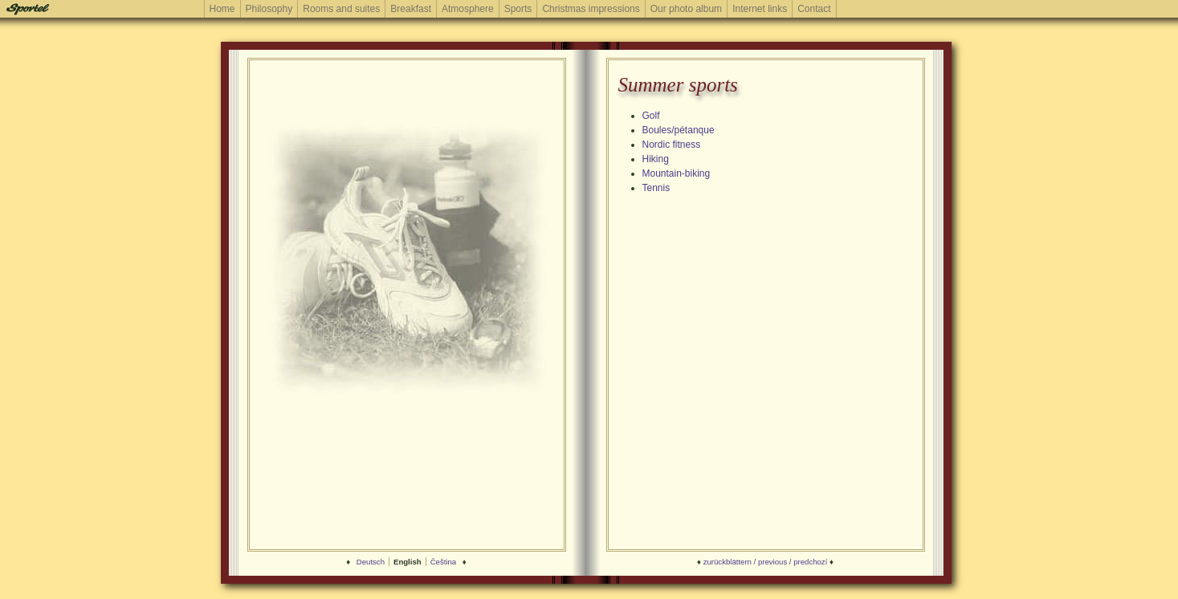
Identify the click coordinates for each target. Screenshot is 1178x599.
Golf (651, 115)
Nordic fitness (671, 144)
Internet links (759, 8)
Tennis (656, 188)
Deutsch (371, 561)
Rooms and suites (341, 8)
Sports (518, 8)
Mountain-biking (676, 173)
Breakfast (410, 8)
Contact (813, 8)
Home (222, 8)
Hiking (655, 159)
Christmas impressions (590, 8)
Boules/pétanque (678, 130)
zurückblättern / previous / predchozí (765, 561)
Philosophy (269, 8)
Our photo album (686, 8)
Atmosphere (468, 8)
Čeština (443, 561)
